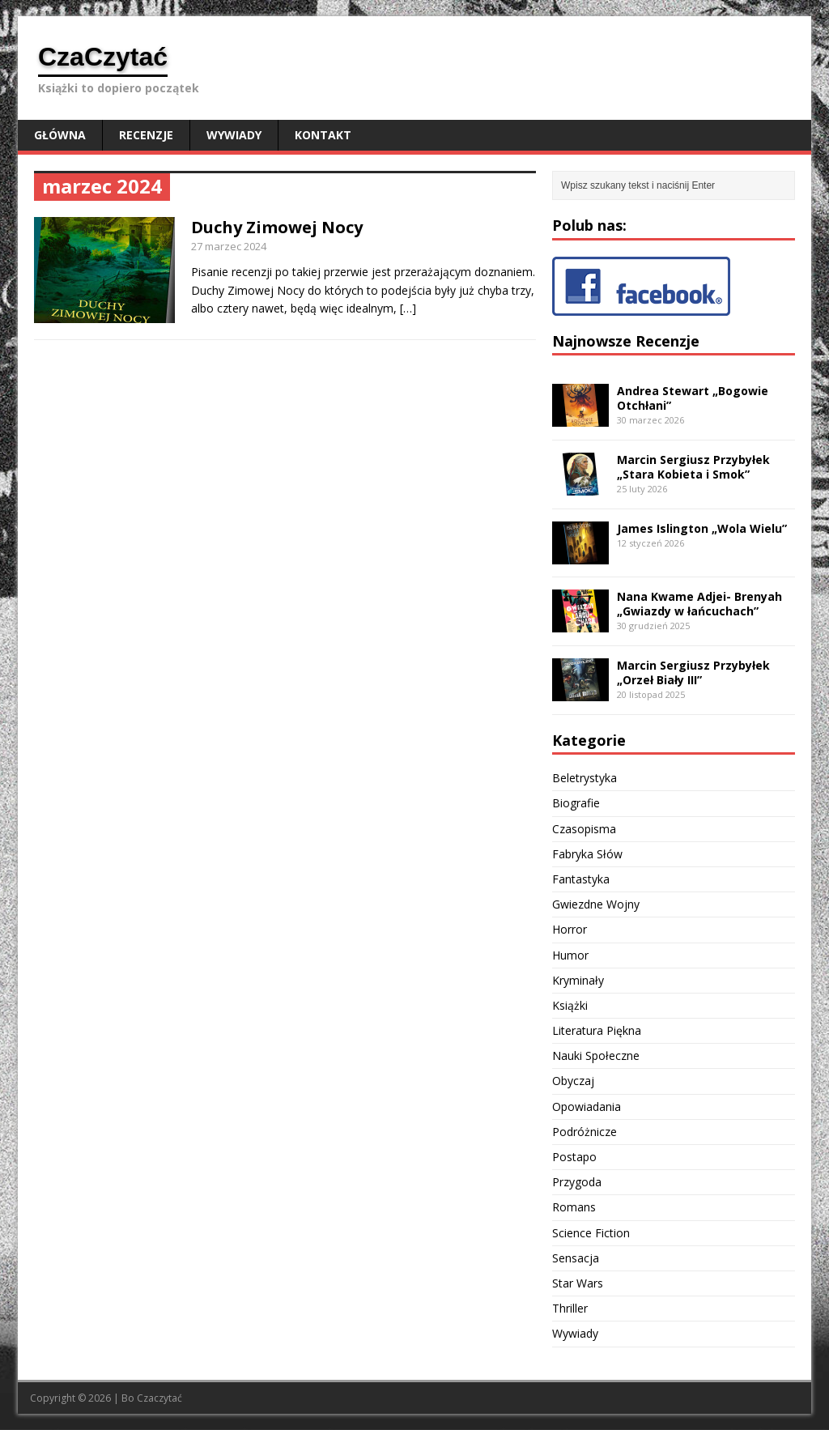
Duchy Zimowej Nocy (277, 227)
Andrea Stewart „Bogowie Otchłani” (692, 398)
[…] (408, 308)
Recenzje (146, 135)
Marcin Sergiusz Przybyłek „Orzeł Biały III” (693, 672)
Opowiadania (586, 1106)
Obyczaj (573, 1080)
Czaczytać (159, 1398)
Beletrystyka (584, 777)
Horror (569, 929)
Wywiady (233, 135)
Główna (60, 135)
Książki (570, 1005)
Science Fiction (591, 1233)
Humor (570, 955)
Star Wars (577, 1283)
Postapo (574, 1156)
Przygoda (577, 1182)
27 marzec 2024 (228, 246)
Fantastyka (581, 879)
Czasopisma (584, 828)
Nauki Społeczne (596, 1055)
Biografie (576, 803)
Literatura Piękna (596, 1030)
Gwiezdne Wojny (596, 904)
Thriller (570, 1308)
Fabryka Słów (587, 854)
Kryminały (578, 980)
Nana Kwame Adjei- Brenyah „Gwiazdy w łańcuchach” (699, 604)
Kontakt (323, 135)
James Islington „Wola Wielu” (702, 528)
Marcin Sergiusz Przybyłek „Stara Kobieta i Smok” (693, 467)
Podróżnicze (584, 1131)
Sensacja (575, 1258)
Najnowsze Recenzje (625, 341)
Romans (574, 1207)
